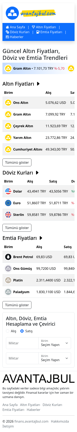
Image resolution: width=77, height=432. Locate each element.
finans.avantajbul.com (31, 421)
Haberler (14, 37)
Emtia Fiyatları (49, 32)
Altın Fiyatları (44, 27)
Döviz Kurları (17, 32)
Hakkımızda (60, 421)
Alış (13, 331)
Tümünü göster (17, 162)
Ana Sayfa (15, 27)
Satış (28, 331)
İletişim (8, 426)
